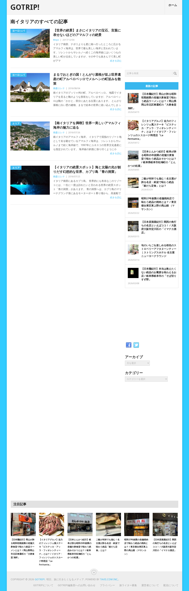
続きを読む (116, 60)
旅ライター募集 (128, 585)
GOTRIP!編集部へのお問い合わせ (76, 585)
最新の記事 (152, 86)
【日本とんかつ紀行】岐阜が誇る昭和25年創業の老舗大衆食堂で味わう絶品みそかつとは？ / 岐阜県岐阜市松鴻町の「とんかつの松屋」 (152, 158)
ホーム (172, 5)
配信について (170, 585)
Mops (56, 39)
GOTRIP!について (43, 585)
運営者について (150, 585)
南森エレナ (59, 88)
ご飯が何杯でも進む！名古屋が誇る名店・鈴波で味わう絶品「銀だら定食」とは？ (158, 182)
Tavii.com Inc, (109, 579)
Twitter (136, 345)
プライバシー (107, 585)
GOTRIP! (24, 7)
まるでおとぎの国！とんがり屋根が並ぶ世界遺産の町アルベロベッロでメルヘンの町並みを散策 (87, 79)
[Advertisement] (152, 41)
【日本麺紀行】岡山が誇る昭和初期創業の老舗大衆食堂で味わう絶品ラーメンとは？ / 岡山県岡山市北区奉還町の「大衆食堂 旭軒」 (152, 101)
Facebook (129, 345)
